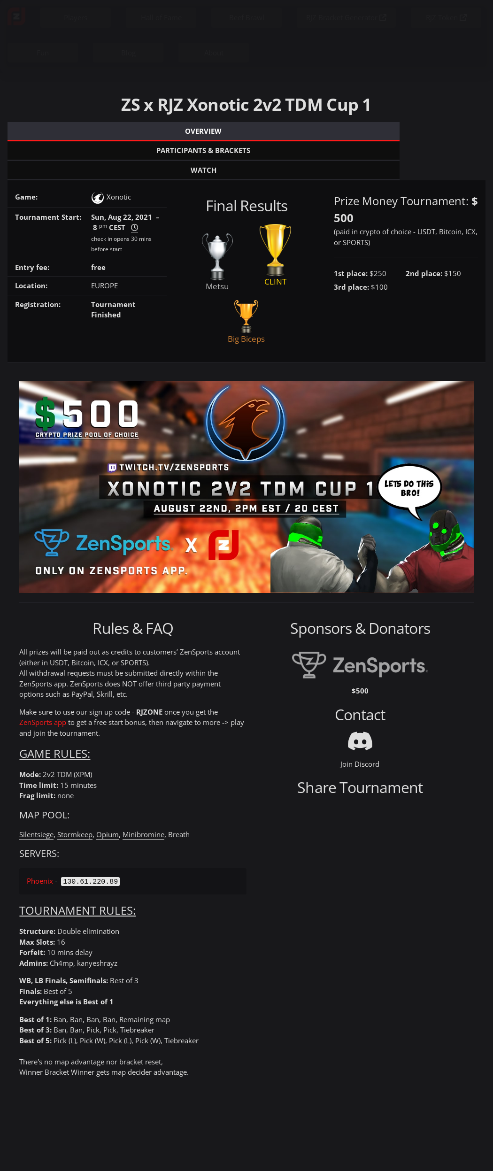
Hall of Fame (161, 17)
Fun (43, 52)
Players (75, 17)
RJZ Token (446, 17)
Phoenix (40, 842)
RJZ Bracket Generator (346, 17)
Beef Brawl (246, 17)
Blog (128, 52)
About (213, 52)
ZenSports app (42, 683)
